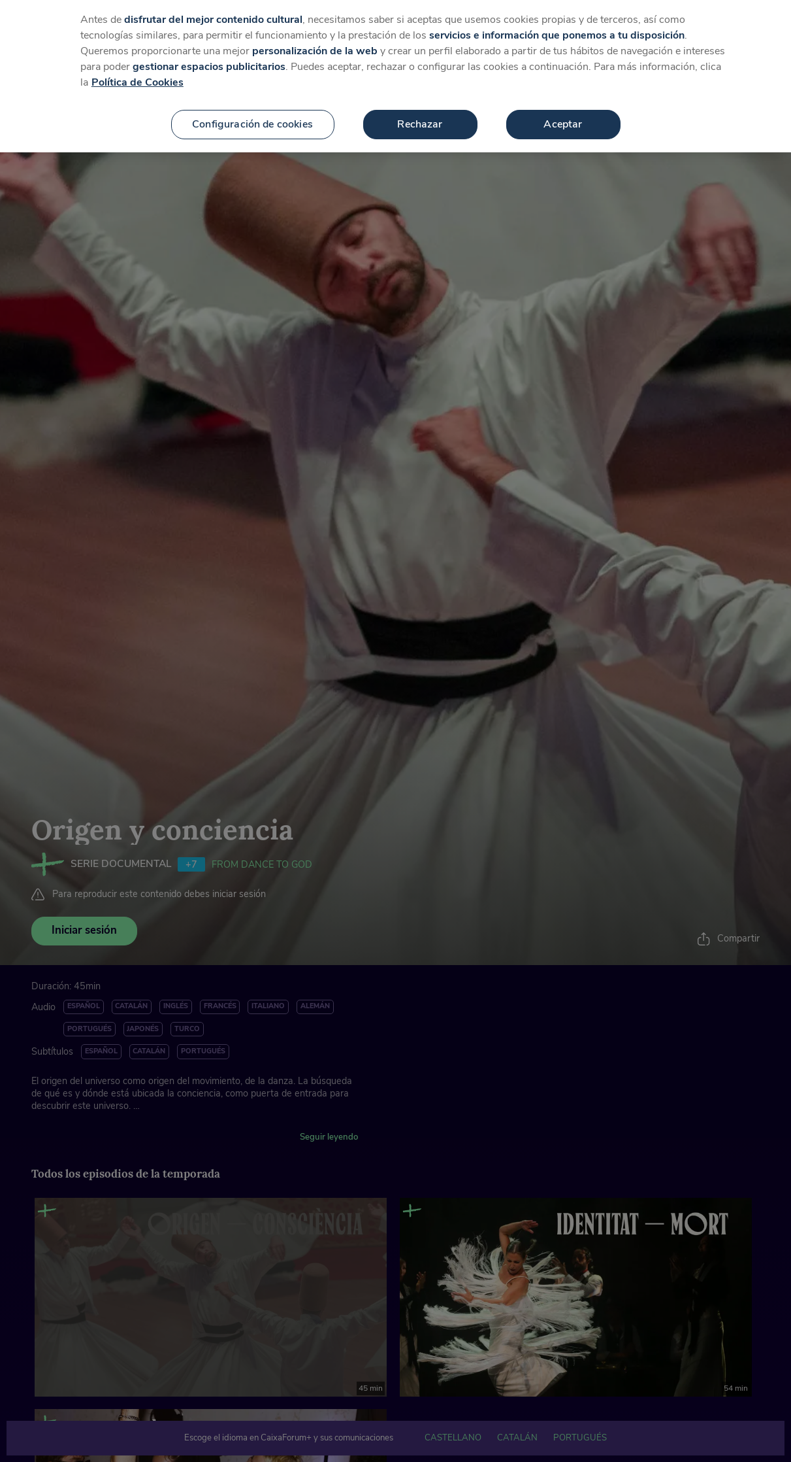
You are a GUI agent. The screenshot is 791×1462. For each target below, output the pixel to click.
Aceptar (562, 114)
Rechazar (419, 114)
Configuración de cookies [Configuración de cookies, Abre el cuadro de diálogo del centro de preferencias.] (252, 114)
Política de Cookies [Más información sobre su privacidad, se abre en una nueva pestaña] (137, 72)
